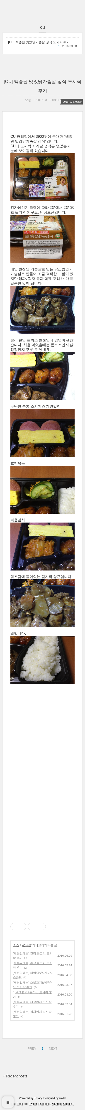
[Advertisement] (42, 805)
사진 (16, 945)
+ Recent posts (15, 1076)
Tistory (38, 1098)
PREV (31, 1047)
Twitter (33, 1103)
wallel (62, 1098)
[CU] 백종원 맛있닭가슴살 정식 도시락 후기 (39, 42)
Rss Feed (17, 1103)
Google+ (68, 1103)
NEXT (52, 1047)
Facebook (45, 1103)
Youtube (57, 1103)
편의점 (26, 945)
